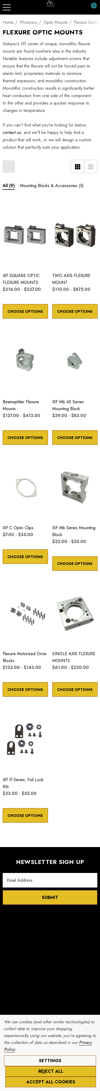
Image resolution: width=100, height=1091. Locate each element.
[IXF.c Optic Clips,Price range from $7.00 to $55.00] (25, 486)
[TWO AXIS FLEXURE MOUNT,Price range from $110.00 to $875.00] (75, 234)
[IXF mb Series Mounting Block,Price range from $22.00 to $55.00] (75, 486)
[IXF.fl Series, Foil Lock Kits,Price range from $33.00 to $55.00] (25, 738)
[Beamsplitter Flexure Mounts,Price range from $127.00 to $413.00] (25, 360)
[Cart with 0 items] (91, 7)
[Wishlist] (8, 207)
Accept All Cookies (50, 1082)
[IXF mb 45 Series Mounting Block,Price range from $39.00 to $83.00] (75, 360)
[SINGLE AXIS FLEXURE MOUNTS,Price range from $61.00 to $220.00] (75, 612)
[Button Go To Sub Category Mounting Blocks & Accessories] (52, 186)
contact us (12, 132)
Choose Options (25, 311)
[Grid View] (77, 166)
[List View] (90, 166)
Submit (50, 897)
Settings (50, 1061)
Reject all (50, 1071)
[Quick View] (16, 208)
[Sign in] (81, 7)
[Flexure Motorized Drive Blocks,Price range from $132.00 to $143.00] (25, 612)
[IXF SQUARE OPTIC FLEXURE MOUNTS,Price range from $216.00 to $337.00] (25, 234)
